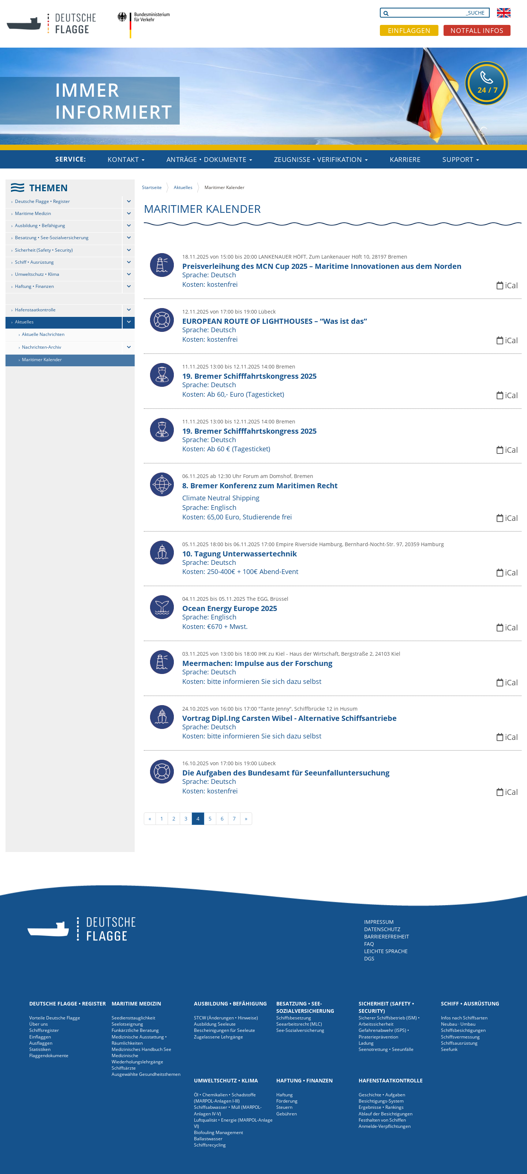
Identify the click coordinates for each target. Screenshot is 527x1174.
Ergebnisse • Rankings (381, 1107)
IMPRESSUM (379, 921)
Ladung (366, 1043)
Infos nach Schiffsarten (464, 1018)
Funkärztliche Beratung (135, 1030)
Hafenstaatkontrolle (35, 310)
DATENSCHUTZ (382, 929)
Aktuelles (24, 322)
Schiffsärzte (124, 1068)
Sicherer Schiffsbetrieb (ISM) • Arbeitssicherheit (389, 1021)
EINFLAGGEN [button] (409, 30)
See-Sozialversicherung (300, 1030)
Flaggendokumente (48, 1055)
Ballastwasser (208, 1139)
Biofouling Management (218, 1132)
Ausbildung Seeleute (215, 1024)
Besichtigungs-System (381, 1101)
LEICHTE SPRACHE (386, 951)
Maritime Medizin (33, 213)
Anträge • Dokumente (209, 159)
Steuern (284, 1107)
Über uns (38, 1024)
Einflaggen (40, 1037)
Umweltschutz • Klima (37, 274)
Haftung (284, 1095)
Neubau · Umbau (458, 1024)
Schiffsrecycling (210, 1145)
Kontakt (126, 159)
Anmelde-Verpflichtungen (385, 1126)
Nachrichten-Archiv (41, 347)
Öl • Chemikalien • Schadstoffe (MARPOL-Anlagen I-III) (225, 1098)
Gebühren (286, 1114)
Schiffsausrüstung (459, 1043)
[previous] (150, 818)
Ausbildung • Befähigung (40, 225)
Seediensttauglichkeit (133, 1018)
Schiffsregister (44, 1030)
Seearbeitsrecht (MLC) (299, 1024)
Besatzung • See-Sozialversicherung (52, 237)
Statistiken (40, 1049)
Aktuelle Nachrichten (43, 334)
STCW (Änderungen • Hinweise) (226, 1018)
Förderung (287, 1101)
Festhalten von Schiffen (382, 1120)
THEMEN (48, 187)
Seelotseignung (127, 1024)
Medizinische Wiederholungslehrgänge (137, 1058)
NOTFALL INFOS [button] (477, 30)
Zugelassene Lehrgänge (218, 1037)
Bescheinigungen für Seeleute (224, 1030)
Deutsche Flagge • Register (42, 201)
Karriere (405, 159)
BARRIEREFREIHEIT (386, 936)
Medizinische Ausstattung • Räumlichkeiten (139, 1040)
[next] (246, 818)
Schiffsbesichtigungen (463, 1030)
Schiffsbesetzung (293, 1018)
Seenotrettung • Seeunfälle (386, 1049)
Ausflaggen (40, 1043)
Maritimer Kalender (42, 359)
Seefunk (449, 1049)
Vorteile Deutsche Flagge (54, 1018)
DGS (369, 958)
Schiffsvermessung (460, 1037)
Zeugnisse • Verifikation (321, 159)
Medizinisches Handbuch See (141, 1049)
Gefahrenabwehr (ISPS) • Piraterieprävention (384, 1033)
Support (460, 159)
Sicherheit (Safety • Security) (44, 250)
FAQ (369, 943)
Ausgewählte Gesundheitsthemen (146, 1074)
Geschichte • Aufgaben (382, 1095)
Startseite (152, 187)
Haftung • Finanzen (34, 286)
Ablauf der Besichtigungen (385, 1114)
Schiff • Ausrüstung (34, 262)
